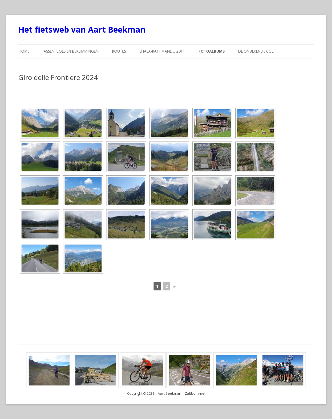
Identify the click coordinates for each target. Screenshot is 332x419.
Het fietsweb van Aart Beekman (82, 29)
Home (23, 51)
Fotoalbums (211, 51)
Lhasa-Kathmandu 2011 (162, 51)
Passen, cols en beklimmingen (70, 51)
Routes (119, 51)
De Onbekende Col (256, 51)
